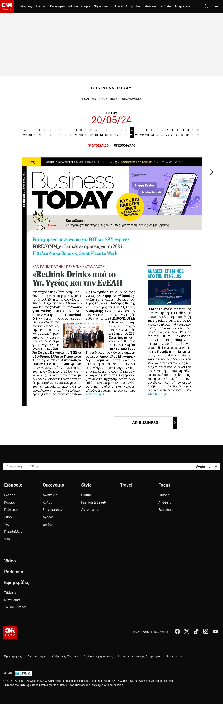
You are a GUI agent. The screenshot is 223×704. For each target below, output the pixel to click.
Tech (139, 6)
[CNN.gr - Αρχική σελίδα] (10, 632)
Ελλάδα (72, 6)
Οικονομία (57, 6)
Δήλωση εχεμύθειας (98, 656)
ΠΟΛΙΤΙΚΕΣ (89, 98)
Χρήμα (47, 502)
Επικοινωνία (176, 656)
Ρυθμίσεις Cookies (65, 656)
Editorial (164, 495)
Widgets (10, 592)
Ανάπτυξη (50, 495)
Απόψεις (164, 502)
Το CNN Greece (15, 607)
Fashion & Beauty (94, 502)
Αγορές (48, 517)
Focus (107, 6)
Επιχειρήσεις (53, 510)
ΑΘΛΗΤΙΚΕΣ (109, 98)
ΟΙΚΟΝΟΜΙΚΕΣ (131, 98)
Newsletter (12, 600)
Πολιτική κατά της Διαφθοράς (139, 656)
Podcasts (13, 571)
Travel (119, 6)
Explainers (166, 510)
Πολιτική (40, 6)
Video (168, 6)
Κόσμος (86, 6)
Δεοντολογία (37, 656)
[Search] (206, 466)
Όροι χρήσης (13, 656)
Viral (7, 539)
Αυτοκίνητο (153, 6)
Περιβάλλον (13, 532)
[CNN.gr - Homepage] (7, 6)
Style (97, 6)
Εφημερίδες (184, 6)
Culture (86, 495)
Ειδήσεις (25, 6)
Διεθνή (48, 524)
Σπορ (129, 6)
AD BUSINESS (154, 422)
